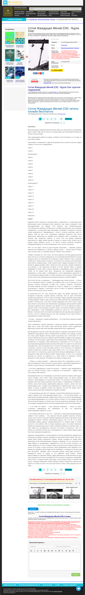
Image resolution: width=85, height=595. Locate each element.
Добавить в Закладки (14, 19)
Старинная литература (66, 13)
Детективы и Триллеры (32, 13)
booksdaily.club (14, 3)
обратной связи (58, 591)
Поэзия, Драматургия (77, 11)
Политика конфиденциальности (29, 585)
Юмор (50, 15)
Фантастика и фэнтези (20, 13)
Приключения (29, 11)
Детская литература (54, 11)
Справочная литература (66, 15)
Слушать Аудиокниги (69, 585)
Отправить (76, 574)
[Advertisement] (14, 99)
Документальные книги (43, 15)
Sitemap (57, 585)
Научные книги (41, 13)
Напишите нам (47, 83)
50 (61, 119)
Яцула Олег (64, 45)
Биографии (74, 15)
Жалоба (34, 81)
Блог (73, 13)
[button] (31, 550)
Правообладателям (9, 585)
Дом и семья (63, 11)
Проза (27, 15)
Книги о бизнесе (41, 11)
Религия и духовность (55, 13)
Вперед (68, 119)
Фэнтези (16, 15)
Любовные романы (19, 11)
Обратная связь (47, 585)
